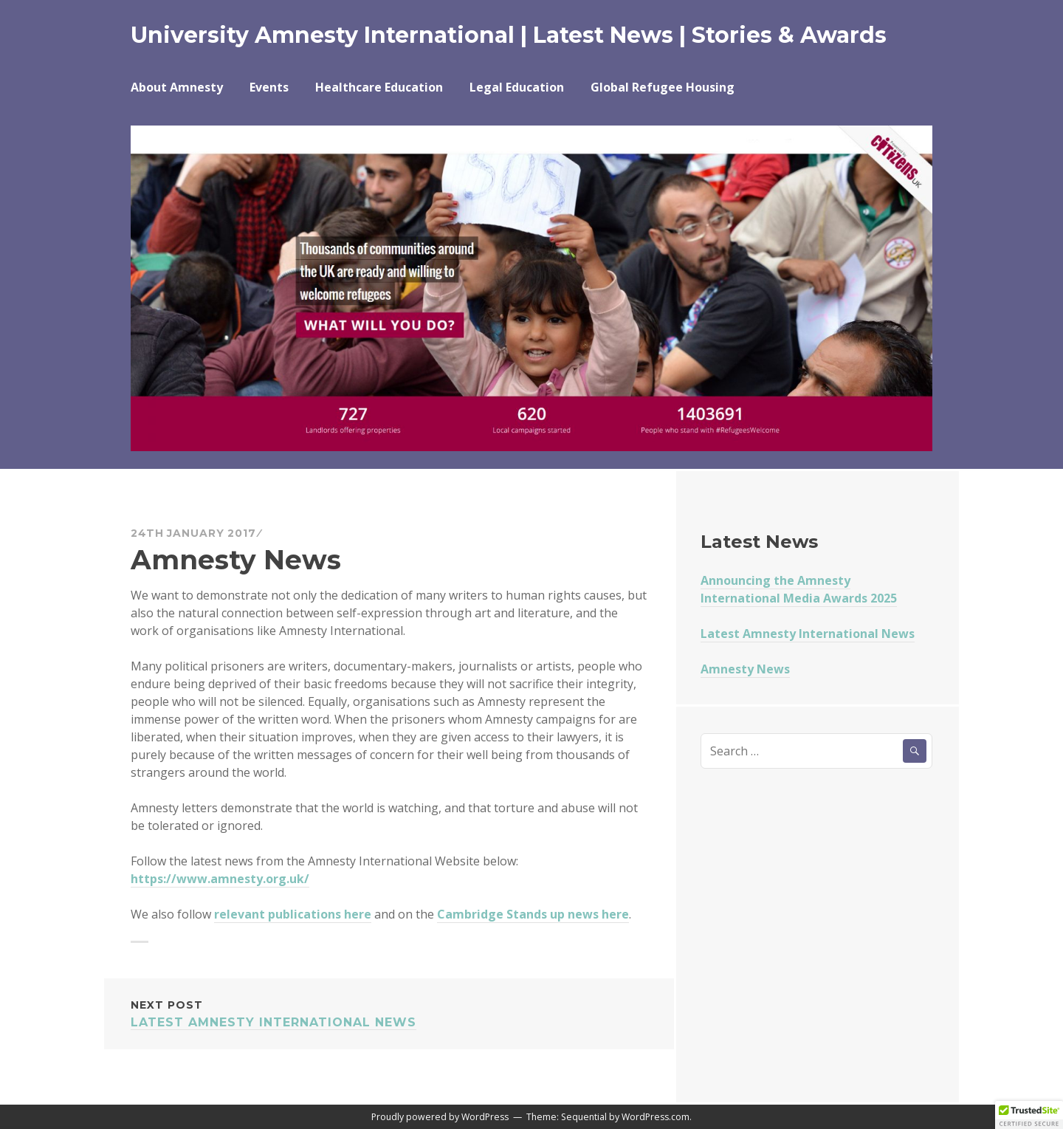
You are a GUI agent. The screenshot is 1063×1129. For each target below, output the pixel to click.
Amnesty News (745, 669)
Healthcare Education (379, 87)
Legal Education (516, 87)
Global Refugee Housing (663, 87)
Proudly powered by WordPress (440, 1117)
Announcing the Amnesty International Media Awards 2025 (799, 589)
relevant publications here (292, 914)
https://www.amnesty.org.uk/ (220, 879)
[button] (1029, 1115)
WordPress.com (655, 1117)
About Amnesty (177, 87)
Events (269, 87)
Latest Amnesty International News (389, 1012)
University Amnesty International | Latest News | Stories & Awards (509, 35)
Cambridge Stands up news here (533, 914)
